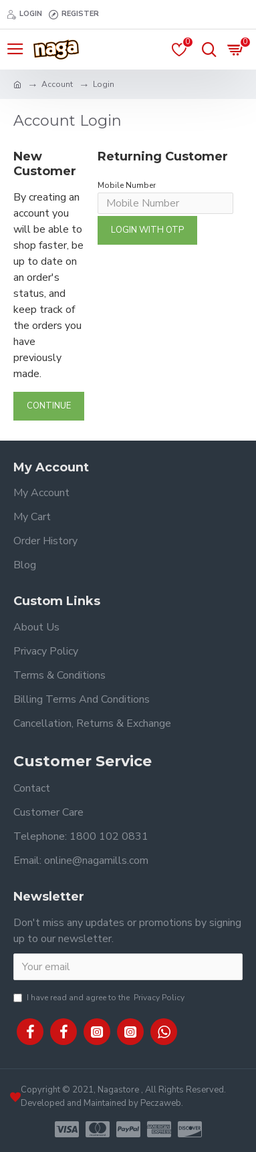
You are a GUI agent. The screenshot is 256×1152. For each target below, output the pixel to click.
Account (57, 84)
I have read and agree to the (99, 998)
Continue (49, 406)
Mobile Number (127, 185)
